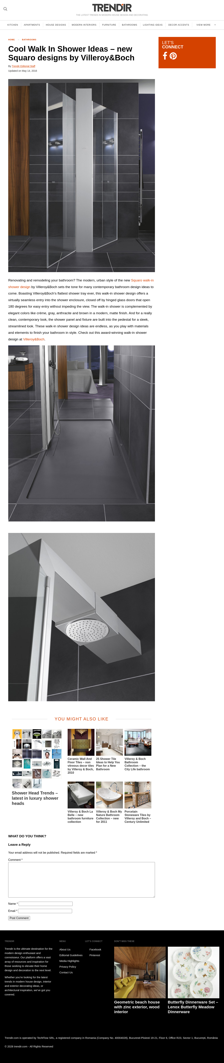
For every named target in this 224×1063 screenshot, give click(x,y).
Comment (15, 859)
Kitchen (13, 25)
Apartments (32, 25)
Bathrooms (130, 25)
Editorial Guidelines (70, 955)
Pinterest (92, 955)
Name (13, 903)
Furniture (110, 25)
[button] (81, 175)
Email (12, 910)
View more (204, 25)
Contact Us (66, 972)
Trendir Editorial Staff (23, 66)
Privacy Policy (67, 966)
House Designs (56, 25)
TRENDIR (112, 8)
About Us (64, 949)
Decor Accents (180, 25)
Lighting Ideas (154, 25)
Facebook (93, 949)
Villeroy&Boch (33, 339)
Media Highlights (69, 960)
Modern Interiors (84, 25)
